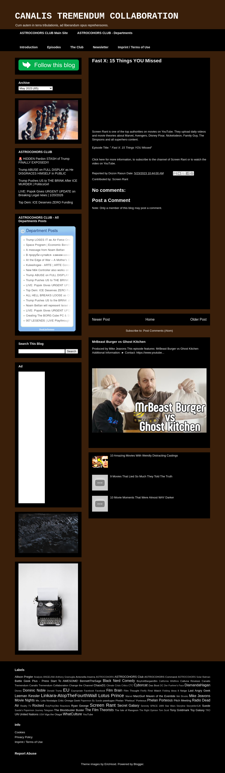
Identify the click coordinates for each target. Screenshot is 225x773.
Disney (18, 691)
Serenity (145, 706)
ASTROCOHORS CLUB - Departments (104, 33)
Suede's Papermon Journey (29, 710)
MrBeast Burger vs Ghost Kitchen (118, 341)
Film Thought (131, 690)
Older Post (198, 319)
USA (41, 714)
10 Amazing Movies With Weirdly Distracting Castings (144, 455)
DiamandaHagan (197, 685)
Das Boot (154, 685)
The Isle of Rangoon (126, 710)
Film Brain (114, 690)
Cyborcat (140, 685)
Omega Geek (72, 700)
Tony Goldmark (179, 710)
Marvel (128, 696)
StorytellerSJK (194, 706)
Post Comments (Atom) (158, 330)
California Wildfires (169, 681)
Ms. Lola (40, 700)
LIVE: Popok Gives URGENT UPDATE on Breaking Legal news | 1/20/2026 (46, 193)
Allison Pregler (24, 676)
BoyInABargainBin (147, 681)
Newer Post (101, 319)
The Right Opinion (148, 710)
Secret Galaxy (128, 705)
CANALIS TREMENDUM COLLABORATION (96, 16)
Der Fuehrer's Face (174, 685)
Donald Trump (54, 691)
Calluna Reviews (190, 681)
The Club (76, 47)
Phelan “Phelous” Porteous (131, 700)
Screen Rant (120, 179)
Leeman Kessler (27, 696)
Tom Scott (164, 710)
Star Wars (170, 706)
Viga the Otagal (53, 714)
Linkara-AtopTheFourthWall (69, 695)
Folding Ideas (169, 691)
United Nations (29, 714)
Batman (206, 677)
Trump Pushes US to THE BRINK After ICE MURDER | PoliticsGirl (47, 182)
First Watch (154, 690)
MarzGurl (139, 696)
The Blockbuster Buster (69, 710)
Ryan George (80, 705)
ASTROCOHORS (105, 677)
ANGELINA (49, 677)
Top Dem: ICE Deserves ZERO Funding (45, 202)
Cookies (20, 732)
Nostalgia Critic (55, 700)
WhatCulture (72, 714)
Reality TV (25, 706)
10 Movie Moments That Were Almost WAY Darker (142, 497)
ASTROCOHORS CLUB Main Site (44, 33)
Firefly (143, 691)
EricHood (110, 764)
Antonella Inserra (85, 676)
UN (17, 714)
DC (161, 685)
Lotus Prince (111, 695)
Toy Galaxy (197, 710)
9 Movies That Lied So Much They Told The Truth (141, 476)
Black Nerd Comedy (119, 681)
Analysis (38, 677)
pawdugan (109, 700)
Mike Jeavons (199, 696)
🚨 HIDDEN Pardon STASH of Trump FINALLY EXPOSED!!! (43, 160)
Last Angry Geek (199, 690)
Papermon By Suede (91, 700)
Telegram (48, 710)
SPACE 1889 (157, 706)
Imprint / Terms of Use (134, 47)
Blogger (138, 764)
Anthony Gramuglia (65, 677)
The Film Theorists (99, 710)
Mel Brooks (182, 696)
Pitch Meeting (182, 700)
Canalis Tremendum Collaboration (48, 685)
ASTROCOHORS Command (160, 676)
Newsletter (101, 47)
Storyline (180, 706)
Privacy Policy (24, 737)
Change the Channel (81, 685)
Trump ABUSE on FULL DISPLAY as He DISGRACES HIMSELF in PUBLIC (45, 171)
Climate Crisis (113, 685)
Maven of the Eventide (160, 696)
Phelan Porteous (160, 700)
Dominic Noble (34, 690)
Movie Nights (25, 700)
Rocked (38, 705)
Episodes (54, 47)
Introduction (29, 47)
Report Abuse (25, 753)
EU (66, 689)
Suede (206, 705)
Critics (124, 685)
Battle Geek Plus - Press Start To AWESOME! (46, 681)
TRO (207, 710)
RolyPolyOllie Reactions (57, 706)
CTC (130, 685)
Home (150, 319)
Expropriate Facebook (82, 691)
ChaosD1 (99, 685)
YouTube (88, 714)
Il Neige (182, 690)
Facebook (100, 691)
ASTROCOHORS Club (128, 676)
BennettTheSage (90, 681)
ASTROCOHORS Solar (190, 677)
